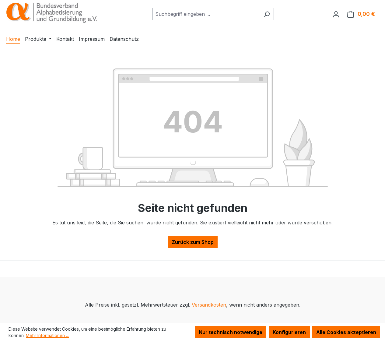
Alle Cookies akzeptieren (346, 332)
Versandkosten (209, 305)
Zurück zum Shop (193, 242)
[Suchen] (267, 14)
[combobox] (206, 14)
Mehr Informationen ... (47, 335)
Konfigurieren (289, 332)
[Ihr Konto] (336, 14)
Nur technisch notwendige (230, 332)
